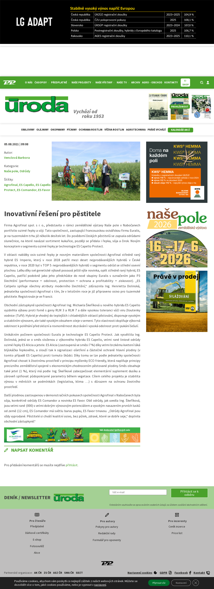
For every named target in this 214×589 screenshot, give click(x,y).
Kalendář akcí (180, 130)
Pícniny (72, 129)
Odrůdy (25, 171)
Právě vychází (157, 129)
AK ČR (38, 572)
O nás (28, 82)
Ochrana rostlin (90, 129)
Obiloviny (27, 129)
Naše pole (11, 171)
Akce (37, 552)
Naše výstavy (105, 82)
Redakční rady (106, 533)
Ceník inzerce (177, 526)
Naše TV (123, 82)
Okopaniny (57, 129)
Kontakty (171, 82)
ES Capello (26, 185)
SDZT (79, 572)
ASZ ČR (57, 572)
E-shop (37, 539)
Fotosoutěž (37, 546)
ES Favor (44, 190)
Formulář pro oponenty (107, 540)
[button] (189, 493)
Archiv (135, 82)
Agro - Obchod (152, 82)
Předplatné (60, 82)
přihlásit (72, 465)
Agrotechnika (136, 129)
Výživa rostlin (114, 129)
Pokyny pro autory (107, 527)
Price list (177, 533)
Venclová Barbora (17, 157)
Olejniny (42, 129)
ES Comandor (26, 190)
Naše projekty (82, 82)
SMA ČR (69, 572)
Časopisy (42, 82)
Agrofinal (11, 185)
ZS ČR (47, 572)
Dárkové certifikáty (37, 533)
